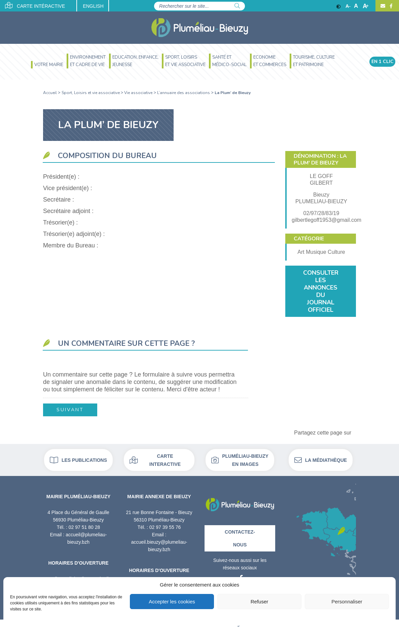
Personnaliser (346, 601)
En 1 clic (382, 62)
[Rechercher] (237, 6)
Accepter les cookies (172, 601)
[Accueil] (199, 27)
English (93, 6)
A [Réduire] (348, 6)
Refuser (259, 601)
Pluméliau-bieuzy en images (239, 460)
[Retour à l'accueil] (240, 502)
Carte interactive (155, 460)
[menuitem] (47, 65)
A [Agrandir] (366, 6)
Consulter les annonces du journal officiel (320, 291)
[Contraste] (338, 6)
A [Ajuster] (356, 6)
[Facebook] (390, 6)
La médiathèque (320, 460)
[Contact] (382, 6)
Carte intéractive (35, 5)
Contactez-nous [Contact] (240, 538)
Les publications (78, 460)
